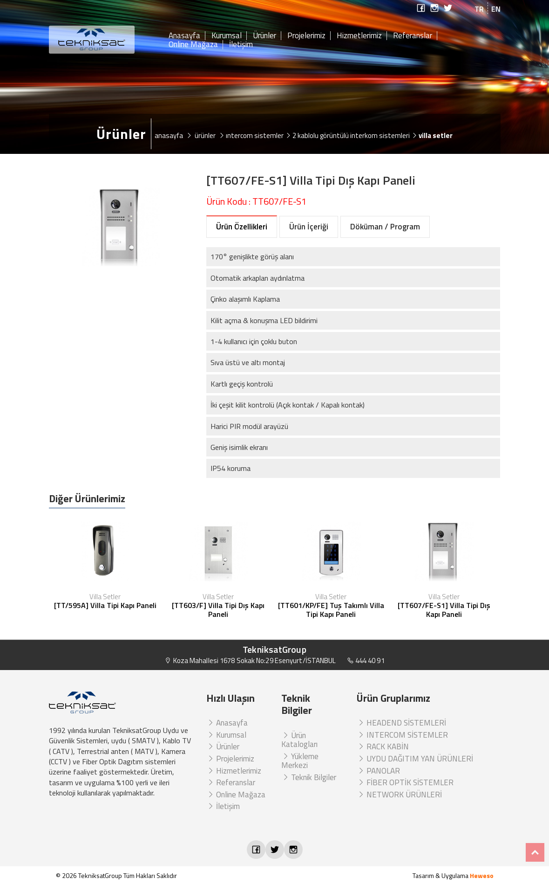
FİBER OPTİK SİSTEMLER (405, 782)
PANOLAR (378, 771)
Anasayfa (184, 36)
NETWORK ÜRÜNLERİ (399, 794)
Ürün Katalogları (299, 740)
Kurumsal (226, 36)
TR (479, 8)
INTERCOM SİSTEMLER (402, 735)
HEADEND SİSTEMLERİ (401, 723)
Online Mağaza (193, 44)
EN (496, 8)
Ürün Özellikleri (241, 227)
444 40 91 (366, 660)
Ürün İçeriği (308, 227)
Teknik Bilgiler (308, 777)
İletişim (241, 44)
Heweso (482, 875)
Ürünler (264, 36)
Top (535, 852)
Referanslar (412, 36)
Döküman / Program (385, 227)
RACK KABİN (383, 746)
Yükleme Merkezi (300, 761)
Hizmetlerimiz (359, 36)
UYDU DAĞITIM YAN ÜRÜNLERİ (415, 759)
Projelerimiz (306, 36)
